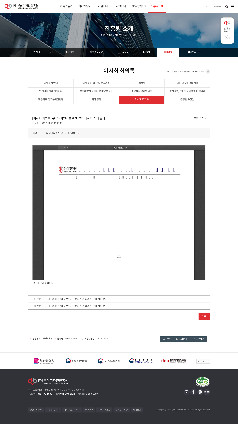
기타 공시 (96, 99)
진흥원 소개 (157, 6)
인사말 (36, 52)
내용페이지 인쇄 (208, 71)
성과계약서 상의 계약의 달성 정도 (96, 91)
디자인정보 (84, 6)
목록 (204, 316)
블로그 (207, 392)
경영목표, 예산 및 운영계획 (96, 83)
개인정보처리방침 (72, 410)
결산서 (141, 83)
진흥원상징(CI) (97, 52)
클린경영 (168, 52)
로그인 (208, 6)
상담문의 (181, 339)
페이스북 (193, 392)
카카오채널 (200, 392)
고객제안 (198, 339)
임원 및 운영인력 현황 (187, 83)
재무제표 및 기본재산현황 (50, 99)
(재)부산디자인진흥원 (21, 6)
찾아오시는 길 (194, 52)
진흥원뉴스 (66, 6)
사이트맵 (233, 6)
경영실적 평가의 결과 (141, 91)
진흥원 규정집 (187, 99)
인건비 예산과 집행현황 (50, 91)
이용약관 (89, 410)
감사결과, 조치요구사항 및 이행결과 (187, 91)
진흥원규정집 (53, 410)
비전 (52, 52)
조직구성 (124, 52)
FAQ (166, 339)
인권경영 (146, 52)
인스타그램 (187, 392)
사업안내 (121, 6)
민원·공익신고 (139, 6)
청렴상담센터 (36, 410)
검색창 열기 (227, 6)
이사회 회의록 (142, 99)
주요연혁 (69, 52)
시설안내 (103, 6)
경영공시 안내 (51, 83)
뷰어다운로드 (104, 410)
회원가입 (218, 6)
